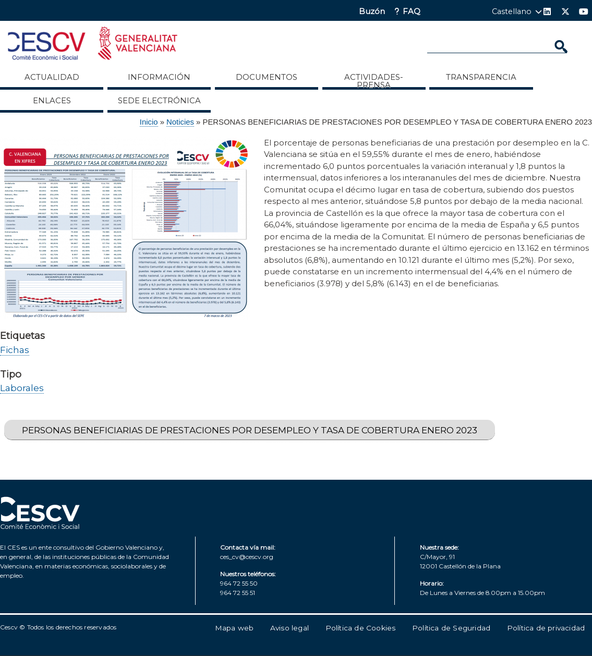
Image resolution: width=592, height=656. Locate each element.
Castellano (511, 11)
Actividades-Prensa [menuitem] (373, 80)
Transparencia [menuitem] (481, 77)
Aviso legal (289, 628)
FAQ (411, 12)
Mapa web (234, 628)
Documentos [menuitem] (266, 77)
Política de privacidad (546, 628)
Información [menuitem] (159, 77)
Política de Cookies (360, 628)
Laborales (22, 387)
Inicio (149, 122)
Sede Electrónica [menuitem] (159, 100)
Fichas (14, 349)
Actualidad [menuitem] (52, 77)
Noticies (180, 122)
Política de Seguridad (451, 628)
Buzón (372, 12)
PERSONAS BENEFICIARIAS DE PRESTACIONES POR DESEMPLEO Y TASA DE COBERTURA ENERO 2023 (249, 429)
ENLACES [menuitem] (52, 100)
